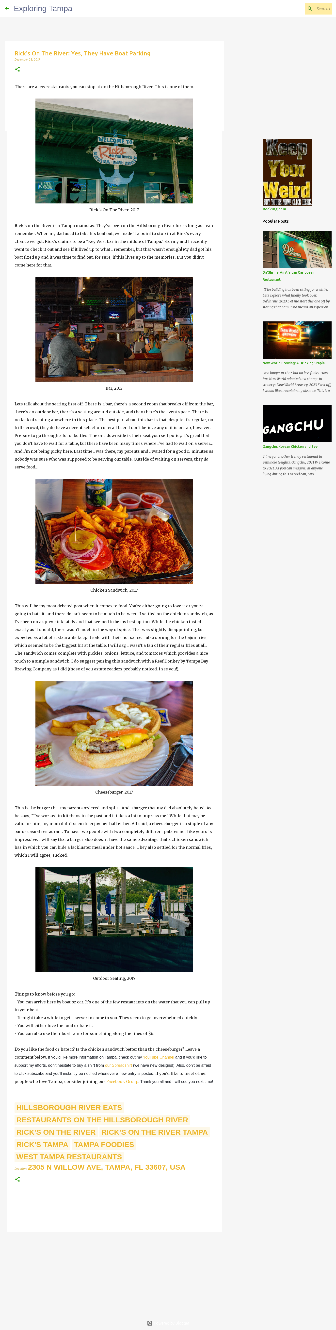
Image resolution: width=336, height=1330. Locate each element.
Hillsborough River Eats (69, 1107)
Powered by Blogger (168, 1323)
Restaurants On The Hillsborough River (102, 1120)
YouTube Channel (158, 1057)
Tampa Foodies (104, 1144)
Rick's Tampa (42, 1144)
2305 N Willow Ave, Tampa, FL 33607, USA (107, 1167)
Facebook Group (122, 1081)
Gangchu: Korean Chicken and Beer (291, 447)
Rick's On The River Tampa (154, 1132)
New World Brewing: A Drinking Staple (294, 363)
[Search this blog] (306, 9)
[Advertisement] (114, 1273)
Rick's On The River (56, 1132)
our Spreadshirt (118, 1065)
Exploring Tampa (43, 8)
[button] (17, 69)
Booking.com (274, 209)
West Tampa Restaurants (69, 1157)
